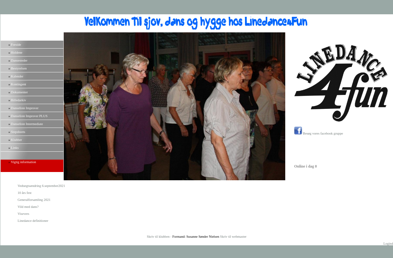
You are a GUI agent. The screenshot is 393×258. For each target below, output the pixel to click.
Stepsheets (18, 132)
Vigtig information (23, 162)
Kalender (17, 76)
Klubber (16, 140)
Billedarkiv (18, 100)
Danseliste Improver (25, 108)
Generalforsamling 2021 (34, 200)
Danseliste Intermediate (27, 124)
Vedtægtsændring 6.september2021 (41, 186)
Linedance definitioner (33, 220)
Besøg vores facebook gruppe (318, 133)
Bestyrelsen (19, 68)
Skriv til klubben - (159, 236)
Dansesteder (19, 60)
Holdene (17, 52)
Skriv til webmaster (233, 236)
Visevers (23, 213)
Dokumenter (19, 92)
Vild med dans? (28, 206)
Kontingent (18, 84)
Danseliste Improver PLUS (29, 116)
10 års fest (25, 193)
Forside (16, 44)
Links (15, 147)
